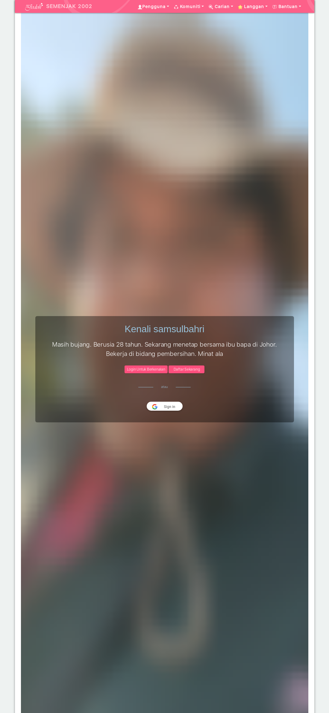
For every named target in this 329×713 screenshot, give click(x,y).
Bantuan (285, 6)
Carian (219, 6)
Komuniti (187, 6)
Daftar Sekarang (187, 369)
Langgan (251, 6)
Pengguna (152, 6)
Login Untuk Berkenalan (146, 369)
